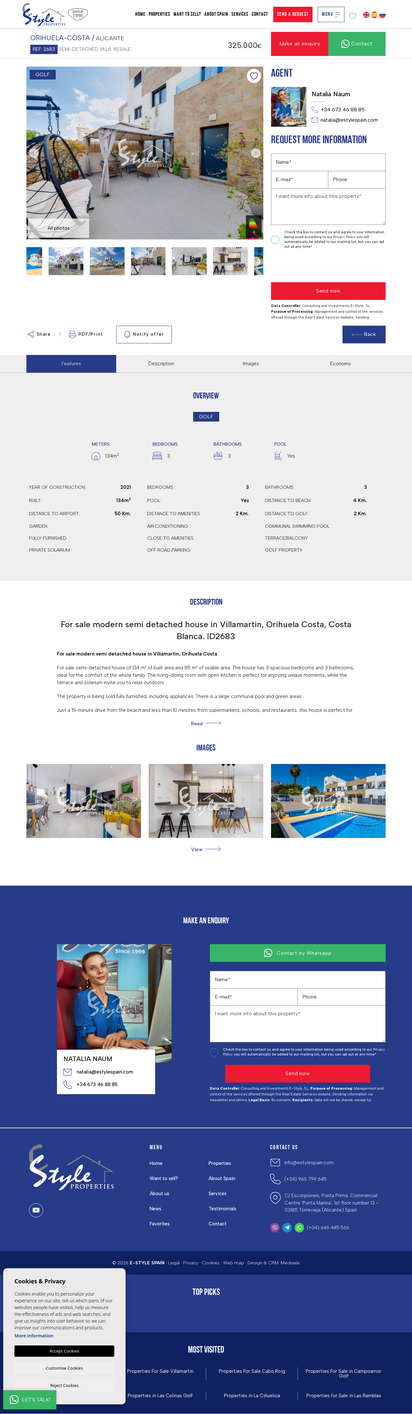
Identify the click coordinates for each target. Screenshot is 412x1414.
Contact (260, 14)
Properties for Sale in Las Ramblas (343, 1395)
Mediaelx (290, 1263)
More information (33, 1335)
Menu (331, 14)
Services (239, 14)
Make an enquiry (299, 44)
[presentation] (305, 266)
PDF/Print (86, 334)
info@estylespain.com (308, 1163)
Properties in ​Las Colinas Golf (160, 1395)
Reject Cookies (64, 1385)
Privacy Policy (345, 237)
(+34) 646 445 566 (328, 1228)
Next (256, 153)
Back (364, 334)
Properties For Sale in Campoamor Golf (344, 1374)
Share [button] (39, 334)
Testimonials (223, 1209)
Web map (233, 1263)
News (156, 1209)
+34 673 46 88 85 (338, 110)
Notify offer (144, 334)
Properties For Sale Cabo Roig (252, 1371)
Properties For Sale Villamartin (160, 1371)
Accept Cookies (64, 1350)
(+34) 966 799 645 (305, 1179)
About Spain (216, 14)
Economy (340, 364)
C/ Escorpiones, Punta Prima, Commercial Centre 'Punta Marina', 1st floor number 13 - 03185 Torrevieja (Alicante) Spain (332, 1203)
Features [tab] (71, 364)
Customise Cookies (64, 1367)
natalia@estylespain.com (345, 120)
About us (160, 1193)
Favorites (160, 1224)
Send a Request (293, 14)
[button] (206, 849)
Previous (32, 153)
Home (140, 14)
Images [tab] (251, 364)
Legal (174, 1263)
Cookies (211, 1263)
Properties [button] (159, 14)
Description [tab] (161, 364)
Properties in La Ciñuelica (252, 1395)
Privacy (190, 1263)
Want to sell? (187, 14)
